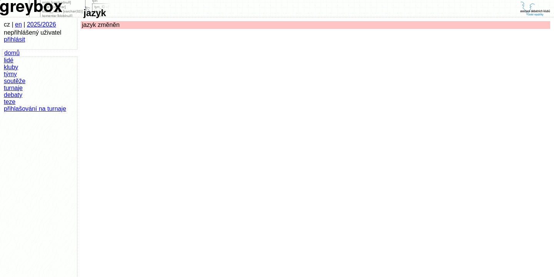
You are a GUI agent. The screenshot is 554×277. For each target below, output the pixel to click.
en (18, 24)
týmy (10, 74)
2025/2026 (41, 24)
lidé (8, 60)
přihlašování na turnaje (35, 108)
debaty (13, 95)
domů (12, 53)
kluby (11, 67)
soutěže (14, 81)
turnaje (13, 88)
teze (9, 101)
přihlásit (14, 39)
